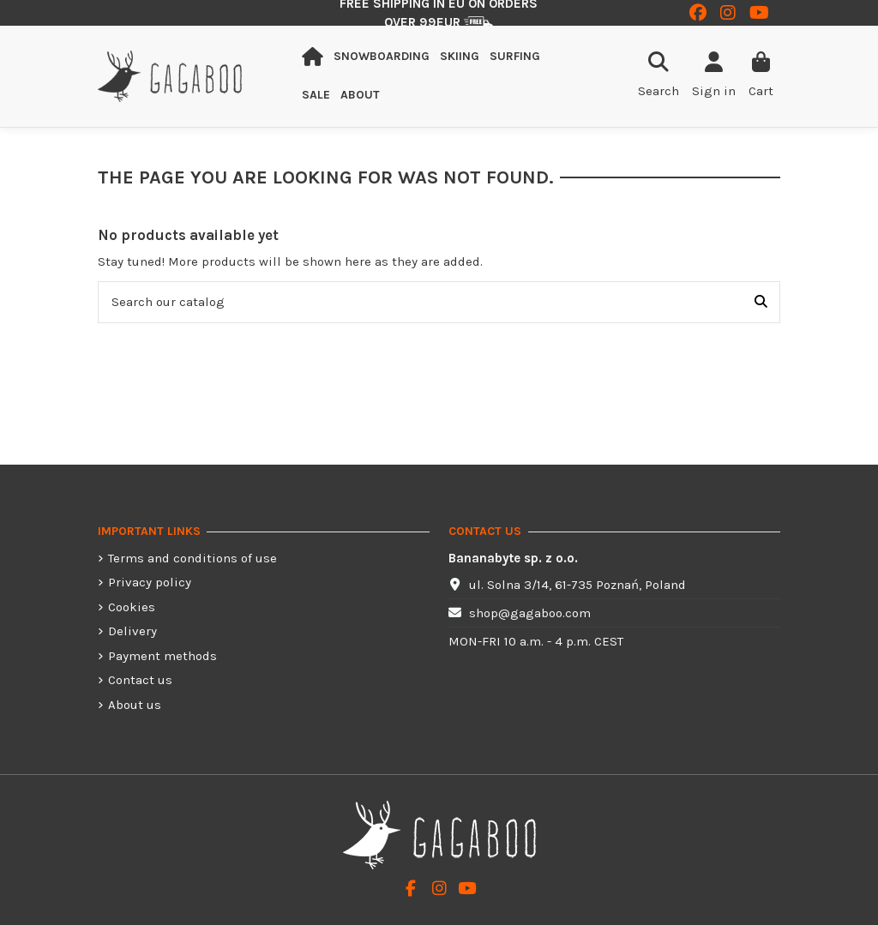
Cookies (131, 607)
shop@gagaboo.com (530, 613)
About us (134, 704)
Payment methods (162, 656)
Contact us (140, 680)
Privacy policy (149, 582)
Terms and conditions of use (192, 558)
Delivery (132, 631)
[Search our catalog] (761, 302)
